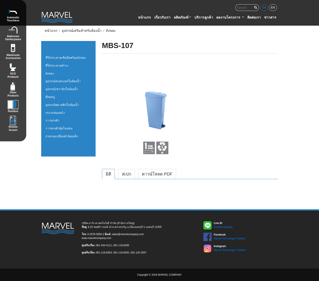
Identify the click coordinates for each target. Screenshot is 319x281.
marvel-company (223, 226)
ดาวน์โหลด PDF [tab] (157, 174)
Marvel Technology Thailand (230, 238)
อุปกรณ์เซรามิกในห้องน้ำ (61, 89)
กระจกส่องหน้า (55, 112)
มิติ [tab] (108, 174)
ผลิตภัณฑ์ (181, 17)
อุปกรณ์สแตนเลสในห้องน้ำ (63, 81)
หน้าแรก (144, 17)
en (273, 7)
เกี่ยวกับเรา (162, 17)
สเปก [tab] (126, 174)
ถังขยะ (49, 73)
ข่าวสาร (270, 17)
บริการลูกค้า (203, 17)
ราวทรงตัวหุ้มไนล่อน (59, 128)
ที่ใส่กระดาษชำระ (57, 65)
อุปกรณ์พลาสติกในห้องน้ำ (62, 105)
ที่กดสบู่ (50, 97)
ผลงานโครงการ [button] (228, 17)
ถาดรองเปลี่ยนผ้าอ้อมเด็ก (61, 136)
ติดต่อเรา (254, 17)
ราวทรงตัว (52, 120)
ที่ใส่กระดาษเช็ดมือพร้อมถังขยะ (65, 57)
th (264, 7)
